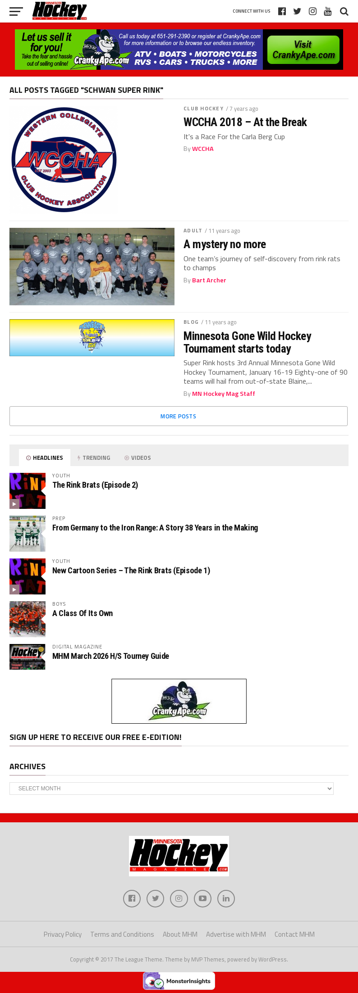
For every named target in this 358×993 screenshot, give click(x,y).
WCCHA (203, 149)
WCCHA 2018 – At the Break (245, 122)
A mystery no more (225, 244)
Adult (193, 230)
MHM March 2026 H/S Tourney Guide (110, 656)
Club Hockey (203, 108)
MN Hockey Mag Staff (223, 394)
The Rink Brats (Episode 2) (95, 485)
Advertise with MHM (236, 935)
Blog (191, 321)
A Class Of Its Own (82, 613)
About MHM (180, 935)
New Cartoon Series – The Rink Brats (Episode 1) (131, 570)
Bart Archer (209, 280)
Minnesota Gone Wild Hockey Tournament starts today (247, 342)
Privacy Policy (63, 935)
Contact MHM (295, 935)
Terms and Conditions (122, 935)
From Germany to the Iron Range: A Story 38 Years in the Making (155, 527)
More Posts (178, 416)
